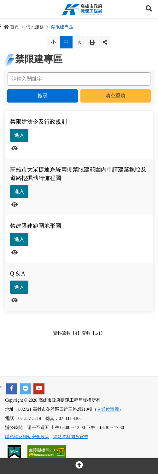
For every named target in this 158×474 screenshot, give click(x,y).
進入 (19, 135)
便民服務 (35, 27)
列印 (92, 42)
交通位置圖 (108, 409)
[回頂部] (79, 466)
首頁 (11, 27)
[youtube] (38, 388)
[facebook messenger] (25, 388)
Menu (9, 9)
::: (2, 386)
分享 (105, 42)
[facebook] (11, 388)
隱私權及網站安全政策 (27, 436)
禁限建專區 (62, 27)
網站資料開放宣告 (70, 436)
